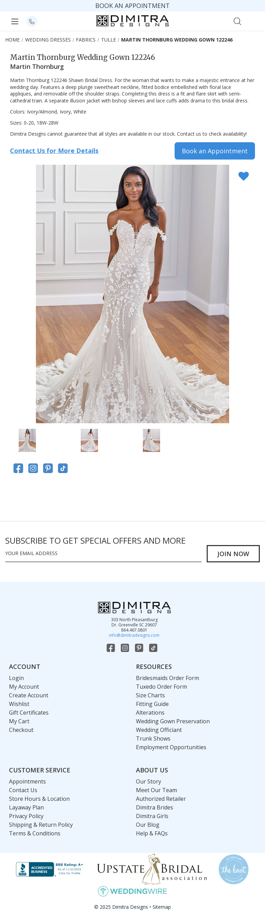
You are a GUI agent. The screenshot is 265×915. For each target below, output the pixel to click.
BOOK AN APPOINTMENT (132, 5)
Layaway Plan (26, 807)
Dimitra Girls (152, 816)
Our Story (148, 781)
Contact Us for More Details (54, 150)
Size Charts (150, 695)
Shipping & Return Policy (41, 824)
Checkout (21, 730)
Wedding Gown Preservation (173, 721)
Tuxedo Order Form (161, 686)
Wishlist (19, 704)
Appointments (27, 781)
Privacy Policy (26, 816)
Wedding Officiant (159, 730)
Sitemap (162, 907)
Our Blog (147, 824)
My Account (24, 686)
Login (16, 678)
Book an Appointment (215, 151)
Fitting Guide (152, 704)
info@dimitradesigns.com (134, 635)
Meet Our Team (156, 790)
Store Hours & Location (39, 799)
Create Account (28, 695)
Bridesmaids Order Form (167, 678)
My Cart (19, 721)
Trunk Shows (153, 738)
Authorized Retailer (161, 799)
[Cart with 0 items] (252, 20)
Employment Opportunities (171, 747)
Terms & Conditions (34, 833)
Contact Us (23, 790)
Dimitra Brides (154, 807)
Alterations (150, 712)
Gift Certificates (29, 712)
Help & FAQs (152, 833)
